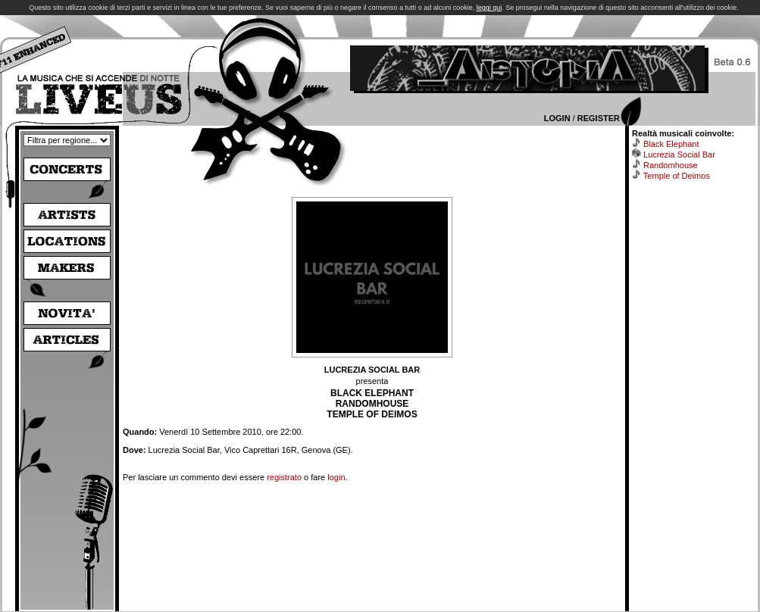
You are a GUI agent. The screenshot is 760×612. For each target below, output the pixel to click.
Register (598, 118)
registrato (284, 477)
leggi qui (489, 7)
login (336, 477)
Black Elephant (671, 143)
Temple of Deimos (676, 175)
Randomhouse (670, 165)
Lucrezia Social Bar (679, 154)
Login (557, 118)
